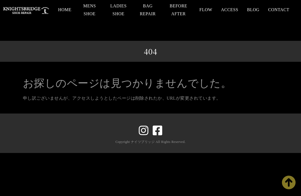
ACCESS (229, 9)
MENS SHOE (89, 10)
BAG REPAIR (148, 10)
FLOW (205, 9)
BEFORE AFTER (178, 10)
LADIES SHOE (118, 10)
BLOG (253, 9)
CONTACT (278, 9)
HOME (64, 9)
